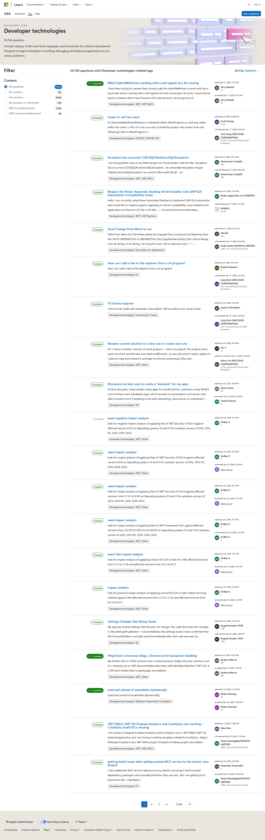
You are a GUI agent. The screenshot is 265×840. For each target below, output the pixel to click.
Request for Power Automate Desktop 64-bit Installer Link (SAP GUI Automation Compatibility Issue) (155, 193)
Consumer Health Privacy (97, 829)
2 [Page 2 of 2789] (151, 804)
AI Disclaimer (11, 829)
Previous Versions (31, 829)
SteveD (224, 232)
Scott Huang (227, 121)
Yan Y (223, 347)
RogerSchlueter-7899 (232, 625)
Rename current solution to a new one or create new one (147, 343)
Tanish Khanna (228, 400)
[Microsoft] (6, 4)
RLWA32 (225, 208)
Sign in (257, 4)
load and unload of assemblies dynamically (137, 690)
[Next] (189, 804)
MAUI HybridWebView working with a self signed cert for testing (153, 83)
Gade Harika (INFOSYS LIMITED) (238, 245)
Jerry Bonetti (227, 87)
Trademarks (164, 829)
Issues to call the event (123, 117)
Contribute (60, 829)
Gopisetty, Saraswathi (232, 765)
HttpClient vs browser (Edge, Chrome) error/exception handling (152, 656)
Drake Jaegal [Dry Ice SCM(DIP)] (238, 195)
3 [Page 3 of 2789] (159, 804)
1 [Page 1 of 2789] (144, 804)
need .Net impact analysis (125, 554)
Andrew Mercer (229, 659)
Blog (46, 829)
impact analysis (118, 587)
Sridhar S (225, 422)
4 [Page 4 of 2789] (166, 804)
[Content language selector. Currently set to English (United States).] (19, 821)
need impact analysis (122, 452)
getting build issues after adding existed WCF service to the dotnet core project (158, 763)
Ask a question (251, 13)
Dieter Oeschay (229, 693)
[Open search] (249, 5)
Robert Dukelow (229, 267)
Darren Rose (227, 387)
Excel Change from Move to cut (130, 229)
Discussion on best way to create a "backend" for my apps (148, 384)
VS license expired (120, 303)
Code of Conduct (143, 829)
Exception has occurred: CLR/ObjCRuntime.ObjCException (148, 157)
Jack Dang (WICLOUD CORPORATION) (232, 135)
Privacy (74, 829)
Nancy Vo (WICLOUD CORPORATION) (232, 362)
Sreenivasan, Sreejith (231, 161)
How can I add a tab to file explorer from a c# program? (147, 263)
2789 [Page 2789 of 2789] (179, 804)
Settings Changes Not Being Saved (132, 621)
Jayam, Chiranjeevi (230, 307)
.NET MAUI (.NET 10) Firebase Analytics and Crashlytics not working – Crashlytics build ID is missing (155, 725)
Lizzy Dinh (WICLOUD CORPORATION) (232, 281)
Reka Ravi (226, 728)
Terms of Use (123, 829)
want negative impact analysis (128, 418)
